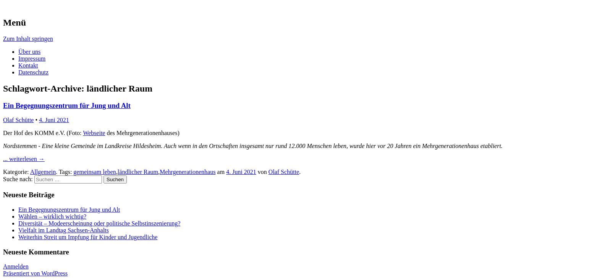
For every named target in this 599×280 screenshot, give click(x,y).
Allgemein (43, 172)
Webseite (94, 133)
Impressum (31, 58)
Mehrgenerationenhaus (187, 172)
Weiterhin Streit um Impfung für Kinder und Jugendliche (87, 237)
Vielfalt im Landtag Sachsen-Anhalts (63, 230)
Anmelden (16, 266)
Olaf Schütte (18, 120)
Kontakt (28, 65)
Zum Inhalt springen (28, 38)
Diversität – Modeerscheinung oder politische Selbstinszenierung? (99, 223)
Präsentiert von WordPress (35, 273)
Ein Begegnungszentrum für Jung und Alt (67, 105)
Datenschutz (33, 72)
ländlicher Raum (138, 172)
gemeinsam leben (94, 172)
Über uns (29, 51)
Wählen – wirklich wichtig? (52, 216)
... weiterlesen (24, 159)
